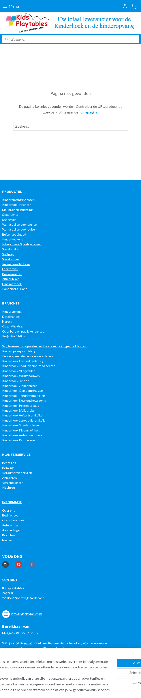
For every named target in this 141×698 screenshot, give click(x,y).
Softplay (8, 254)
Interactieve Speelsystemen (21, 244)
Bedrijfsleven (11, 515)
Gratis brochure (13, 520)
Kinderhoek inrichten (16, 204)
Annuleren (9, 478)
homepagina (88, 112)
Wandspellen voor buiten (19, 229)
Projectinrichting (13, 336)
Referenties (10, 525)
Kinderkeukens (12, 239)
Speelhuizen (10, 259)
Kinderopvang (12, 311)
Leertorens (10, 269)
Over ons (8, 510)
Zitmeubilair (10, 279)
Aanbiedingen (11, 530)
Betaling (8, 468)
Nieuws (7, 540)
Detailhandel (11, 316)
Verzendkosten (12, 482)
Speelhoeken (11, 249)
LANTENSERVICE (17, 454)
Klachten (8, 487)
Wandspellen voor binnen (19, 224)
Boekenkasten (12, 274)
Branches (8, 535)
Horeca (7, 321)
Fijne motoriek (12, 284)
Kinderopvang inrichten (18, 200)
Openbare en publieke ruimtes (23, 331)
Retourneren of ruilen (17, 473)
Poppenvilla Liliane (14, 289)
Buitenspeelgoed (14, 234)
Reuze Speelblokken (16, 264)
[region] (41, 658)
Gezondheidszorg (14, 326)
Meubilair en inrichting (17, 210)
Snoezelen (9, 219)
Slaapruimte (10, 214)
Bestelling (9, 463)
